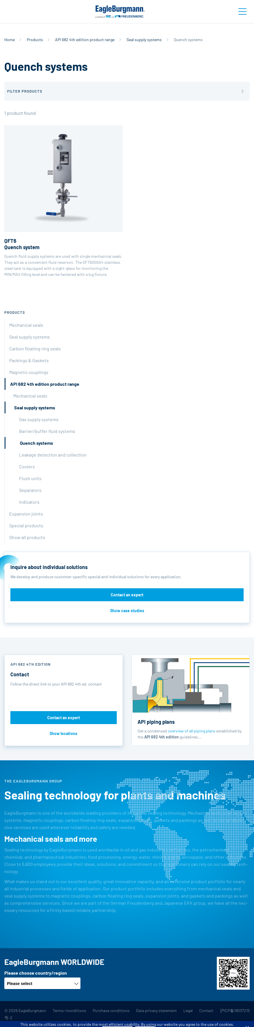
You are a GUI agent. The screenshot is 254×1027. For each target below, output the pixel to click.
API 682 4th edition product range (84, 39)
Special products (26, 525)
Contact (206, 1010)
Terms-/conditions (69, 1010)
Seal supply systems (144, 39)
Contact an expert (127, 594)
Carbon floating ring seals (35, 348)
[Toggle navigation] (242, 11)
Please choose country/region (35, 973)
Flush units (30, 478)
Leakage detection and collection (52, 454)
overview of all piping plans (191, 730)
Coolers (27, 466)
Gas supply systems (39, 419)
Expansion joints (26, 513)
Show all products (27, 537)
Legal (188, 1010)
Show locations (63, 733)
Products (35, 39)
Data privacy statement (156, 1010)
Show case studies (127, 610)
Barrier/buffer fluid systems (47, 431)
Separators (30, 490)
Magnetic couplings (28, 372)
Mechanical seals (26, 325)
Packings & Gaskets (29, 360)
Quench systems (36, 443)
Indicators (29, 502)
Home (9, 39)
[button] (127, 91)
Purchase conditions (111, 1010)
